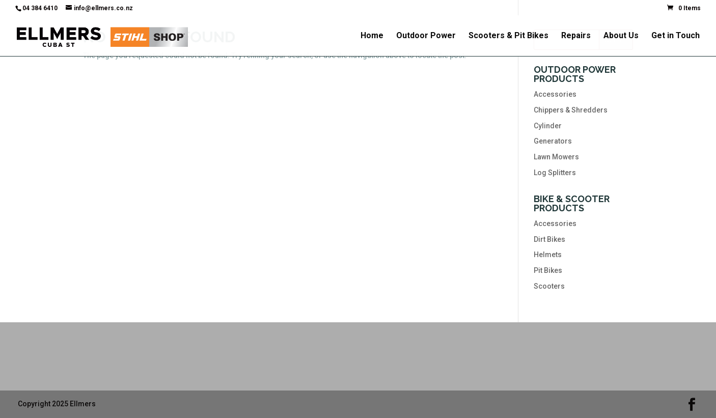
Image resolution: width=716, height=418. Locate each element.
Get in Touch (675, 36)
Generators (553, 141)
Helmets (548, 254)
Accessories (555, 94)
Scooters (549, 286)
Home (372, 36)
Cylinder (548, 126)
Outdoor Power (426, 36)
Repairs (576, 36)
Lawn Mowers (556, 157)
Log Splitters (555, 173)
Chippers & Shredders (571, 110)
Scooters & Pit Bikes (508, 36)
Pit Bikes (548, 270)
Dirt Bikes (549, 239)
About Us (621, 36)
